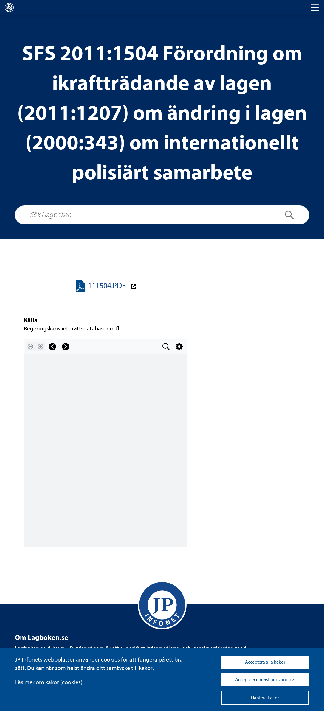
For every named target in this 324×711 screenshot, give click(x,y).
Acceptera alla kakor (265, 662)
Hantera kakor (265, 698)
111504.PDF (108, 285)
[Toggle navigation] (315, 7)
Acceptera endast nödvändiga (265, 679)
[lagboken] (9, 7)
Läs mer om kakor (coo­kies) (49, 682)
